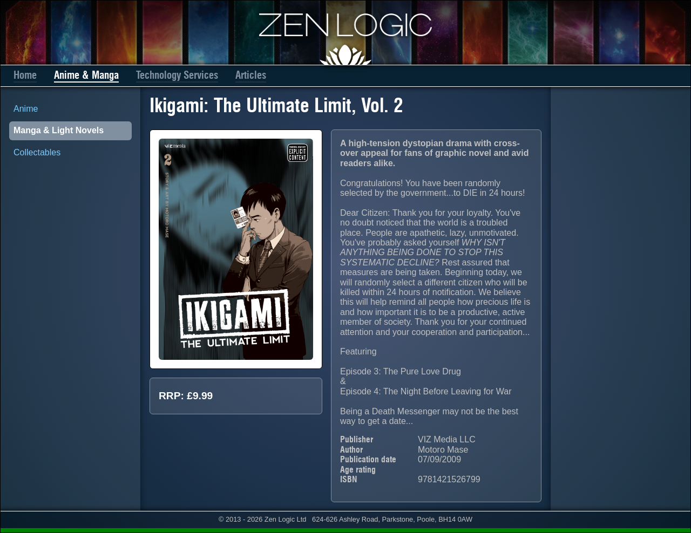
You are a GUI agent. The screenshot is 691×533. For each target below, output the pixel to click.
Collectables (36, 152)
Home (25, 75)
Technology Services (177, 75)
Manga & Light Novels (58, 130)
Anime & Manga (86, 75)
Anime (25, 108)
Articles (250, 75)
